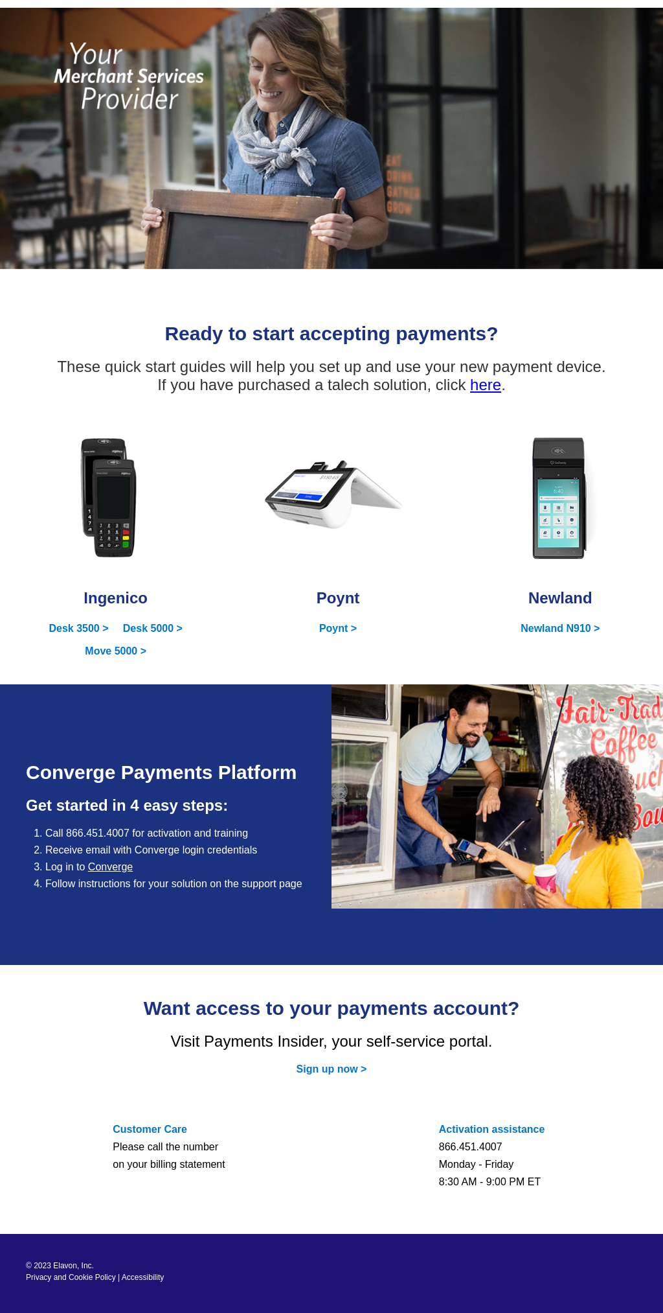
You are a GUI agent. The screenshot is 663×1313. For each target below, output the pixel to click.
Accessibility (143, 1277)
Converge (110, 866)
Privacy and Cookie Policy (71, 1277)
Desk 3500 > (78, 628)
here (485, 384)
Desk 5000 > (153, 628)
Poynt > (338, 628)
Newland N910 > (560, 628)
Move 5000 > (115, 650)
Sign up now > (332, 1069)
